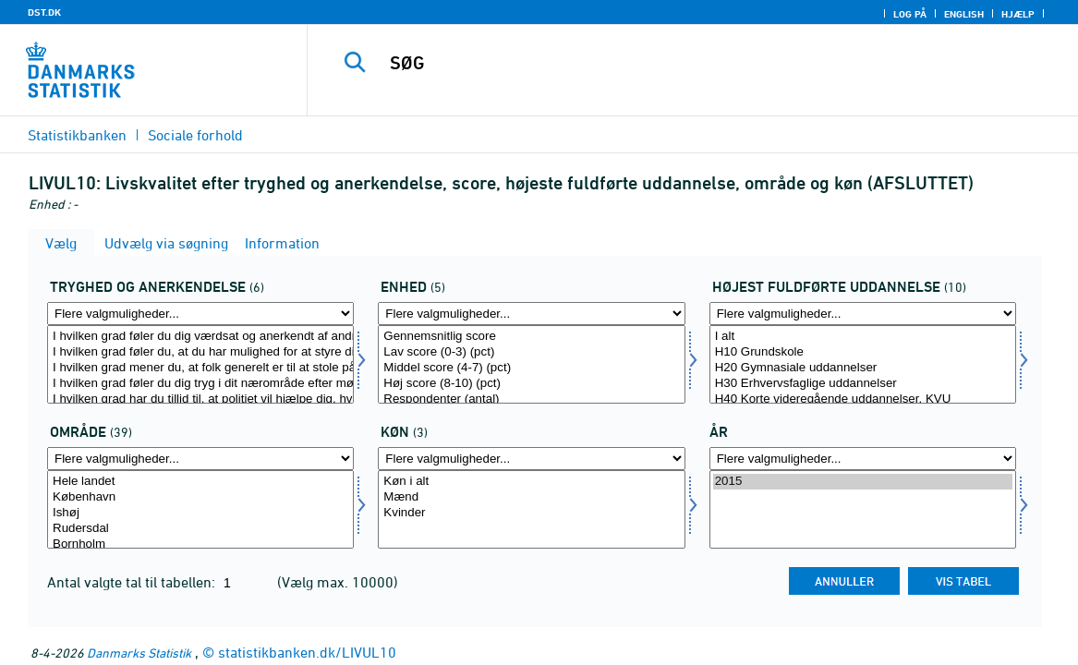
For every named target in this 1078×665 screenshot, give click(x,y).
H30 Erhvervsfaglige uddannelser (862, 384)
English (964, 13)
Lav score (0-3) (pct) (531, 352)
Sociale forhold (195, 135)
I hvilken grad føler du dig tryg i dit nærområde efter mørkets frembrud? (200, 384)
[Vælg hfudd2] (862, 364)
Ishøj (200, 513)
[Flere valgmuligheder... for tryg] (200, 313)
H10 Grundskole (862, 352)
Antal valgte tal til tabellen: (133, 582)
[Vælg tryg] (200, 364)
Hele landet (200, 482)
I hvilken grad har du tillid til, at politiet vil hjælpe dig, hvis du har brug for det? (200, 399)
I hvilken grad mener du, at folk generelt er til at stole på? (200, 368)
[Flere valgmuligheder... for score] (531, 313)
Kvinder (531, 513)
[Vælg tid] (862, 509)
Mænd (531, 497)
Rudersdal (200, 529)
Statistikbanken (77, 135)
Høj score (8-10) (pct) (531, 384)
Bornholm (200, 544)
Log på (910, 13)
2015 (862, 482)
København (200, 497)
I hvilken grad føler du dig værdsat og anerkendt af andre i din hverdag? (200, 337)
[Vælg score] (531, 364)
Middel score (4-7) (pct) (531, 368)
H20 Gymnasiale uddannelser (862, 368)
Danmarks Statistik (139, 652)
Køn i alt (531, 482)
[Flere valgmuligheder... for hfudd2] (862, 313)
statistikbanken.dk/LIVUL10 (307, 652)
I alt (862, 337)
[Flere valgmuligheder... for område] (200, 458)
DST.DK (44, 12)
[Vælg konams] (531, 509)
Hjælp (1018, 13)
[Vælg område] (200, 509)
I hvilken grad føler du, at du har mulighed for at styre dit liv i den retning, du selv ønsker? (200, 352)
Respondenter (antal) (531, 399)
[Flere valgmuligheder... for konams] (531, 458)
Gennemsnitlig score (531, 337)
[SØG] (686, 62)
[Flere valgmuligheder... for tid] (862, 458)
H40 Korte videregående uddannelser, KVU (862, 399)
